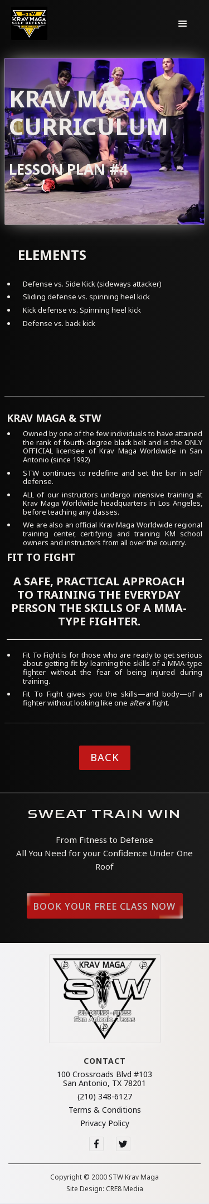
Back (104, 757)
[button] (183, 23)
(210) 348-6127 (104, 1096)
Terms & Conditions (105, 1110)
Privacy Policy (104, 1123)
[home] (29, 23)
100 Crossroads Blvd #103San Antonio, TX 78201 (104, 1079)
